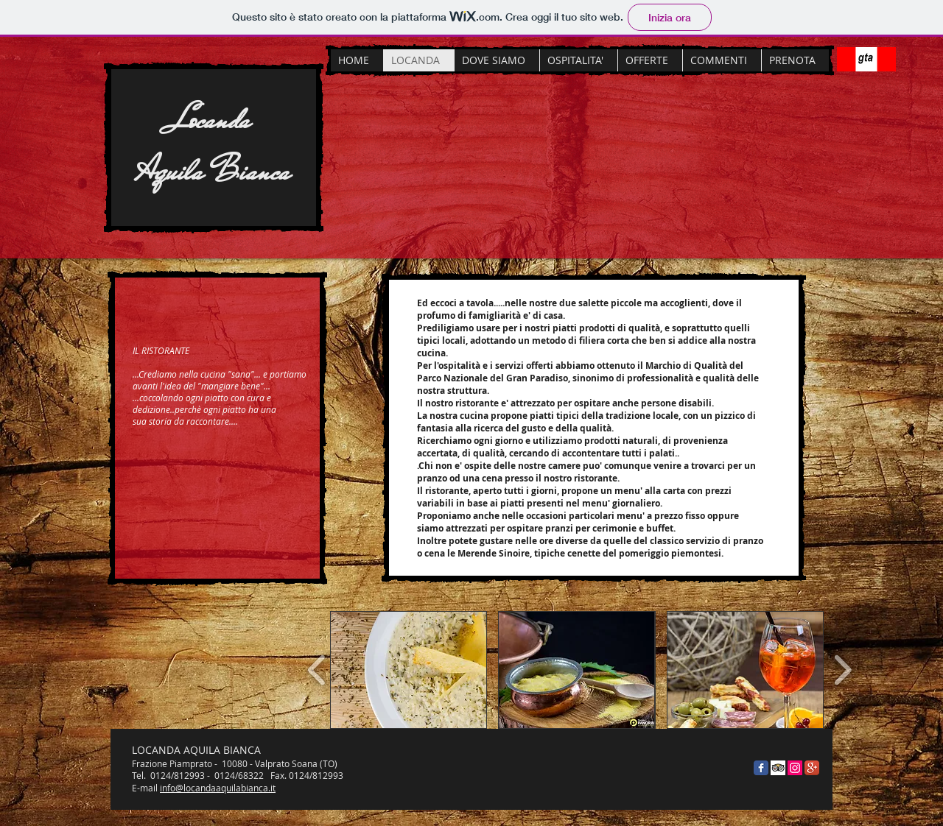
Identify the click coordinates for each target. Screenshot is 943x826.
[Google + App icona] (811, 767)
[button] (408, 670)
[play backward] (317, 670)
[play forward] (842, 670)
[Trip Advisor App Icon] (778, 767)
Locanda (213, 119)
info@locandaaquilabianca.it (218, 788)
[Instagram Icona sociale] (795, 767)
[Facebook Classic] (761, 767)
